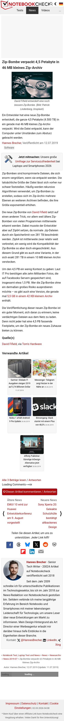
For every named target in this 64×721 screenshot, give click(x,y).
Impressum (12, 703)
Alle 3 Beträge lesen (14, 480)
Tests (20, 10)
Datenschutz (29, 703)
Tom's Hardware (32, 344)
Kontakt (43, 703)
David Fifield (39, 212)
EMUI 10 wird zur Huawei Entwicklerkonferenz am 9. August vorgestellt (19, 513)
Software (9, 147)
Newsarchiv (55, 655)
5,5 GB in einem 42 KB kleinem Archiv (30, 296)
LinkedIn (50, 640)
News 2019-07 (10, 659)
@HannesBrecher (29, 640)
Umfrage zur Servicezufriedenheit (35, 161)
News (32, 10)
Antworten (35, 480)
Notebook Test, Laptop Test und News (21, 655)
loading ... (6, 674)
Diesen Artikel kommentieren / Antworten (29, 491)
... (60, 10)
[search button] (51, 4)
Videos (45, 10)
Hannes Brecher (11, 143)
